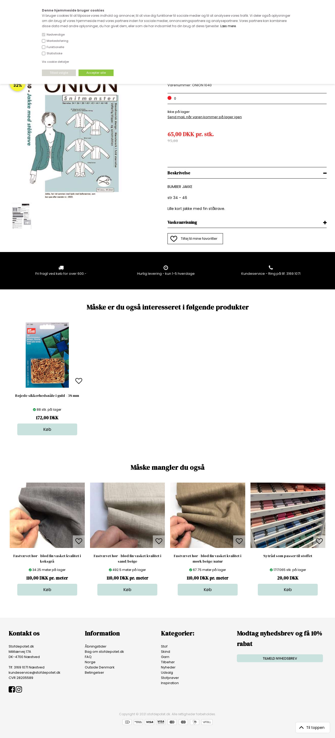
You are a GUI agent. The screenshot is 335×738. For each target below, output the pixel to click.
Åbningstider (96, 646)
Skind (165, 651)
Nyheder (168, 667)
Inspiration (170, 682)
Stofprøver (170, 677)
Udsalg (167, 672)
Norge (90, 662)
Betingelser (94, 672)
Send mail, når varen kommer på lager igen (205, 117)
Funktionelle (55, 47)
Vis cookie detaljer (55, 62)
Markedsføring (57, 41)
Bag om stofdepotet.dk (104, 651)
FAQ (88, 656)
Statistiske (54, 53)
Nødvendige (56, 34)
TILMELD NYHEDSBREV (280, 658)
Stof (164, 646)
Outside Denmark (100, 667)
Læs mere (228, 26)
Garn (165, 656)
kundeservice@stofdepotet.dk (34, 672)
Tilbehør (168, 662)
